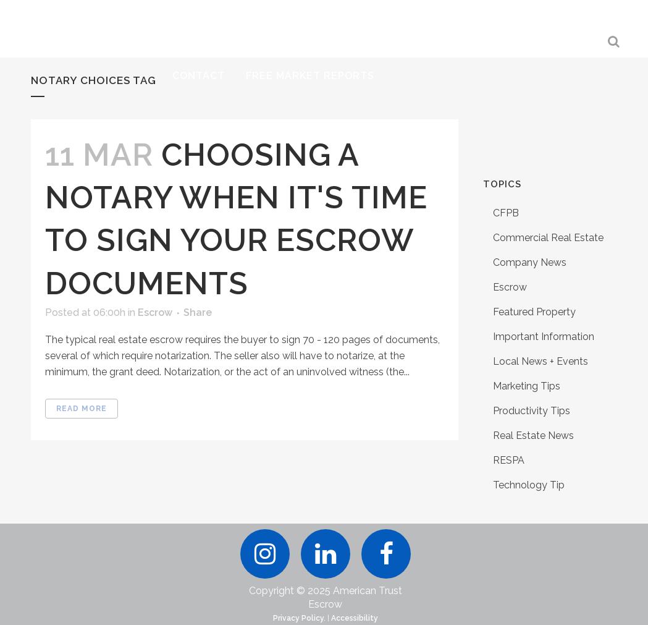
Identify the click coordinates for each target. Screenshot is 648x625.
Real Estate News (533, 435)
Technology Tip (529, 485)
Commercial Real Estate (548, 238)
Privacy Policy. (299, 618)
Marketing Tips (526, 386)
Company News (529, 262)
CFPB (506, 213)
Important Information (543, 336)
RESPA (508, 460)
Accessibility (354, 618)
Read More (81, 408)
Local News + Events (540, 361)
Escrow (155, 312)
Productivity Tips (531, 411)
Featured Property (534, 312)
